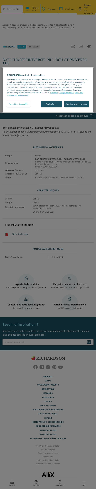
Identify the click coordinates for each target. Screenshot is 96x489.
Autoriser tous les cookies (76, 104)
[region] (48, 90)
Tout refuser (51, 104)
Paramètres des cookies (19, 104)
